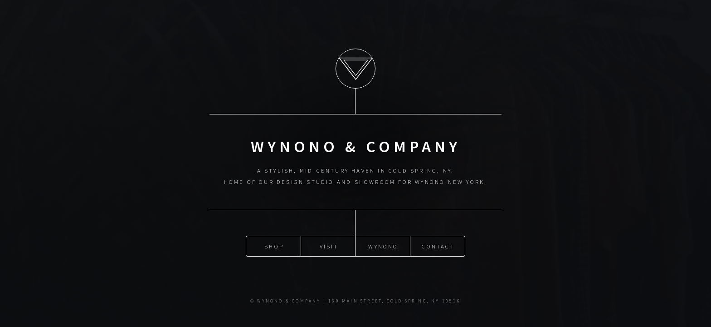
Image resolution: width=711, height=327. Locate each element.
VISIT (329, 246)
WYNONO (383, 246)
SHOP (274, 246)
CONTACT (438, 246)
